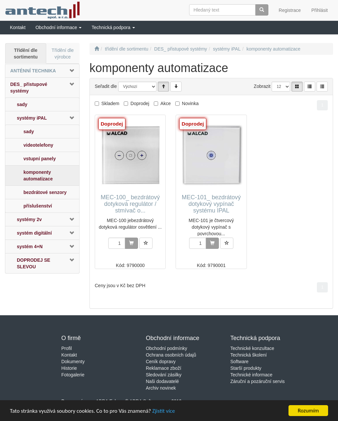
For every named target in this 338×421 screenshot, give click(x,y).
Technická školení (248, 355)
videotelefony (38, 145)
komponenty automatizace (38, 175)
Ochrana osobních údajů (171, 355)
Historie (69, 368)
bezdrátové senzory (45, 192)
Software (239, 361)
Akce (165, 103)
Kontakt (69, 355)
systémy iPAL (32, 118)
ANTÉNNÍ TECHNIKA (33, 70)
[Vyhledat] (261, 10)
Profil (66, 348)
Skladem (110, 103)
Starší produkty (245, 368)
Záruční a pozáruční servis (257, 381)
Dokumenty (73, 361)
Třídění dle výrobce (62, 53)
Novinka (190, 103)
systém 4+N (30, 246)
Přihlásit (319, 10)
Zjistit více (163, 411)
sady (22, 104)
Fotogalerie (72, 374)
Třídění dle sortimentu (26, 53)
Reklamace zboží (163, 368)
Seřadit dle (106, 86)
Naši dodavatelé (162, 381)
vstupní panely (39, 158)
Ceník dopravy (161, 361)
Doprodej (139, 103)
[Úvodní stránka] (96, 49)
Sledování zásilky (164, 374)
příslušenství (37, 206)
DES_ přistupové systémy (28, 88)
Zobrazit (262, 86)
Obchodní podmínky (166, 348)
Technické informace (251, 374)
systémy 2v (29, 219)
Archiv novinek (161, 388)
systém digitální (34, 233)
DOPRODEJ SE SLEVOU (33, 263)
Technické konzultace (252, 348)
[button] (58, 27)
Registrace (290, 10)
